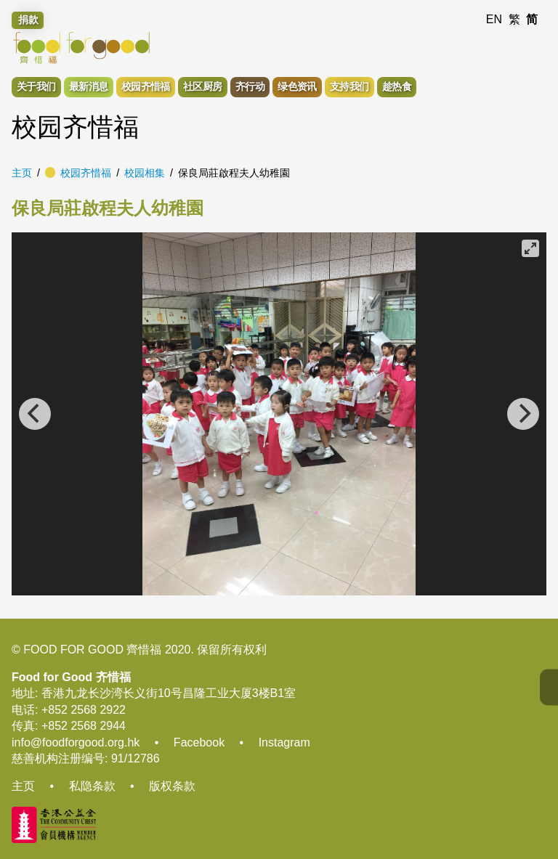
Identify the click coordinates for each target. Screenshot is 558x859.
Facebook (199, 742)
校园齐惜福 (85, 173)
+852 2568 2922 (83, 710)
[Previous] (35, 414)
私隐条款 (92, 786)
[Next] (523, 414)
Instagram (284, 742)
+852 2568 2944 (83, 726)
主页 (22, 173)
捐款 (28, 19)
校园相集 (144, 173)
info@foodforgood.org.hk (76, 742)
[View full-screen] (530, 248)
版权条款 (172, 786)
